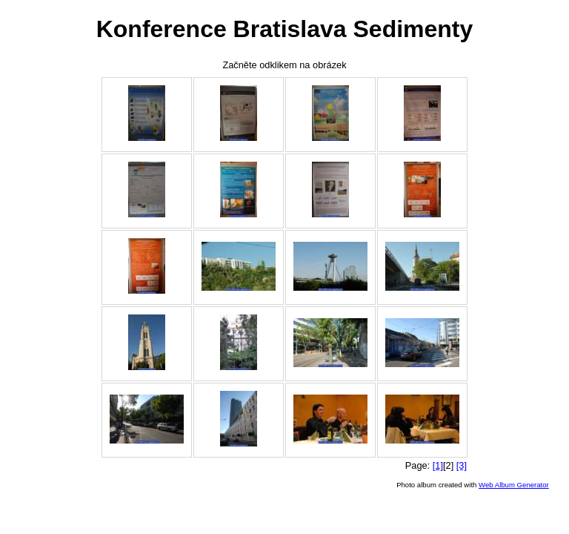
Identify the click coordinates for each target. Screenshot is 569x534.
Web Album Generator (514, 485)
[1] (438, 465)
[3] (461, 465)
